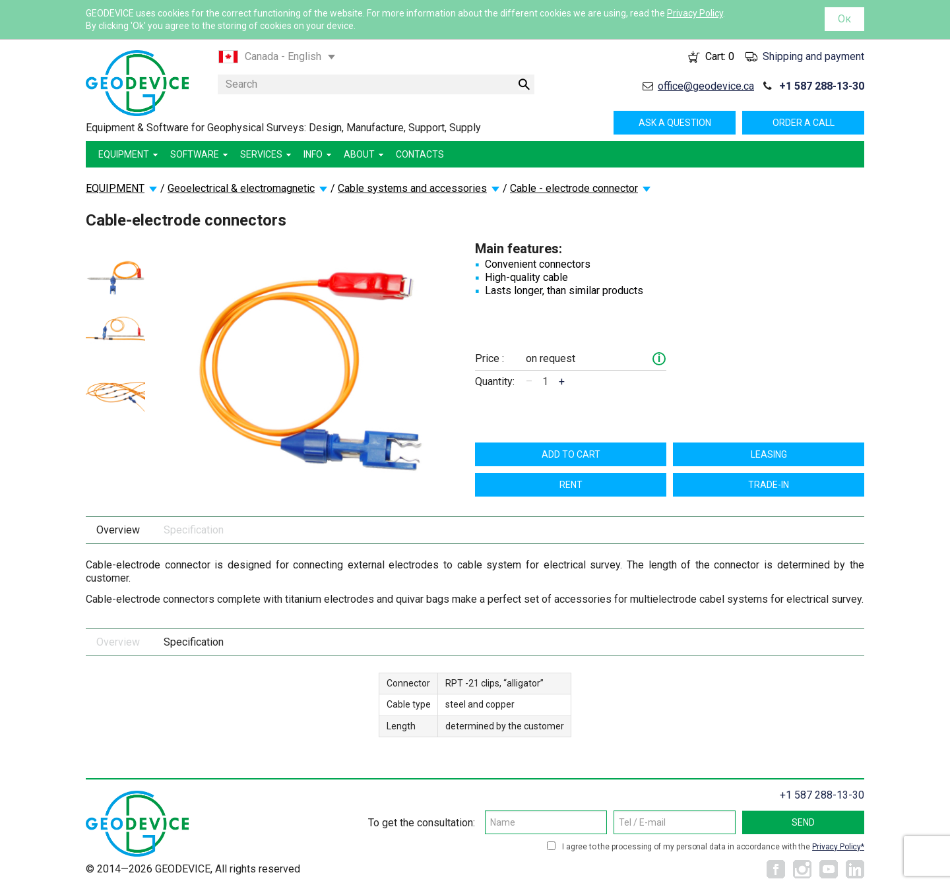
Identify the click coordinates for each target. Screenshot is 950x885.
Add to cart (571, 454)
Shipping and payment (813, 56)
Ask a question (675, 122)
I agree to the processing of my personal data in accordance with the (713, 846)
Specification (194, 530)
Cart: (719, 56)
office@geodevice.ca (706, 86)
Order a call (804, 122)
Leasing (769, 454)
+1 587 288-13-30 (821, 86)
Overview (118, 530)
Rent (571, 484)
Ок (844, 19)
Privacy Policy (695, 13)
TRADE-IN (768, 484)
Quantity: (495, 381)
